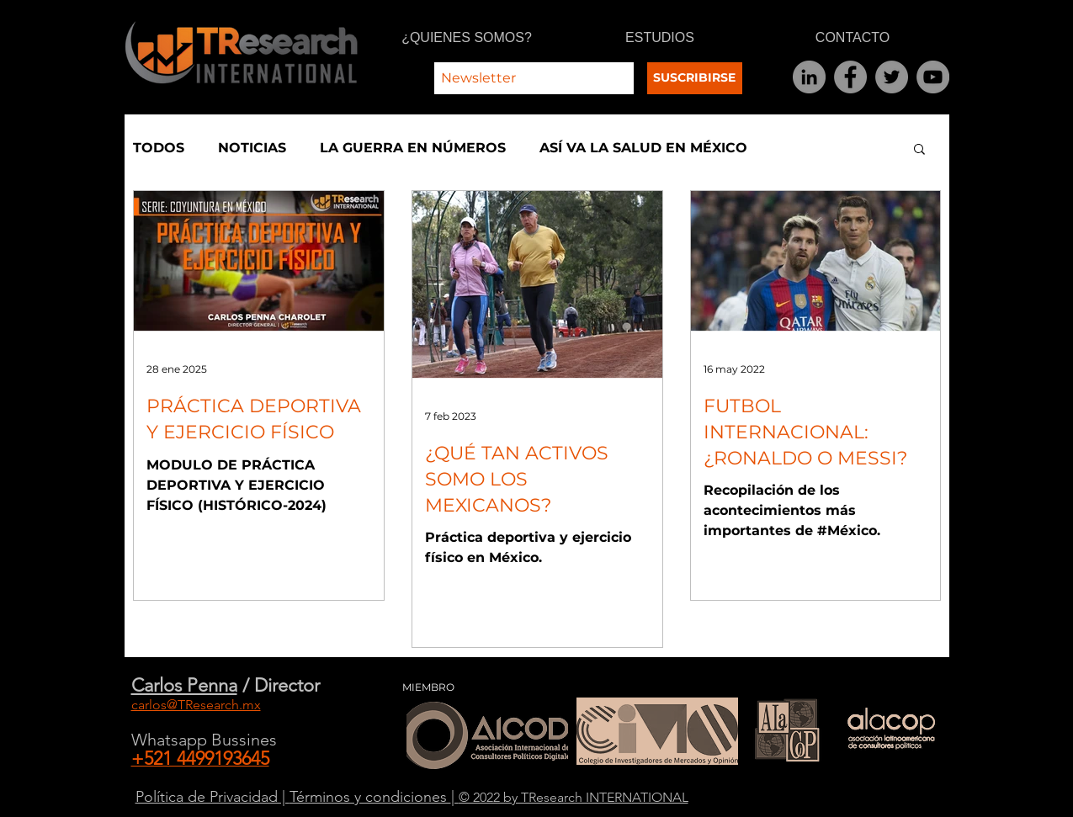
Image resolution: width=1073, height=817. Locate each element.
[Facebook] (850, 77)
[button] (919, 150)
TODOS (158, 148)
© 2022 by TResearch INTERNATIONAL (573, 797)
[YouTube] (932, 77)
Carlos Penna (184, 685)
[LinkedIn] (809, 77)
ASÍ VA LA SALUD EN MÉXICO (643, 148)
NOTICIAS (252, 148)
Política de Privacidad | (212, 797)
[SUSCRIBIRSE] (694, 78)
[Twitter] (891, 77)
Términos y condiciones (370, 797)
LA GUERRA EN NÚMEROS (413, 148)
